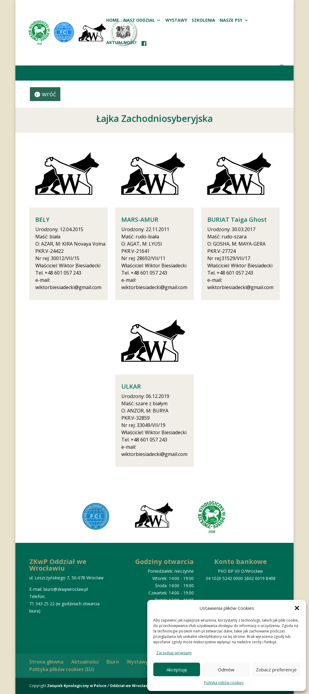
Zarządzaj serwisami (174, 652)
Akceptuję (177, 670)
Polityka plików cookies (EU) (61, 669)
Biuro (113, 661)
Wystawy (176, 20)
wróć (49, 94)
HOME (112, 20)
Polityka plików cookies (224, 682)
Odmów (226, 670)
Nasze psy (231, 20)
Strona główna (46, 661)
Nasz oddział (139, 20)
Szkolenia (203, 20)
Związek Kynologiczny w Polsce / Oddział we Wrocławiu (99, 685)
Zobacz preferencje (276, 670)
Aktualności (121, 42)
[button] (297, 608)
